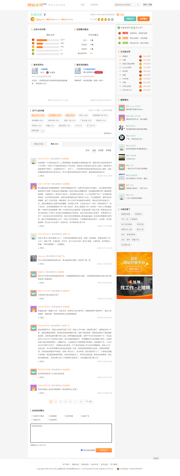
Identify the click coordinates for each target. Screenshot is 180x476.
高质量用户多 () (100, 115)
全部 (94, 150)
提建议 (156, 458)
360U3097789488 (44, 370)
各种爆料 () (37, 120)
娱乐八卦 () (38, 115)
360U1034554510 (44, 234)
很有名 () (101, 120)
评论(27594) (38, 144)
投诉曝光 (143, 19)
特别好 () (36, 126)
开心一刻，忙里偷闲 (129, 219)
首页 (83, 5)
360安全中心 (127, 90)
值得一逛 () (69, 120)
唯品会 (132, 126)
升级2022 (41, 272)
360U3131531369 (44, 291)
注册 (150, 4)
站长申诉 (94, 464)
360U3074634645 (44, 307)
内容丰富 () (53, 120)
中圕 (124, 60)
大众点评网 (126, 67)
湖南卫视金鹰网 (128, 64)
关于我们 (66, 464)
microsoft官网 (135, 106)
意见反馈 (104, 464)
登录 (145, 4)
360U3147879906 (44, 184)
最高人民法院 (135, 116)
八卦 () (78, 126)
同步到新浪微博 (88, 450)
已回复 (101, 150)
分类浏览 (94, 5)
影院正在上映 (126, 229)
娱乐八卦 (140, 229)
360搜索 (133, 156)
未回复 (108, 150)
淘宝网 (125, 71)
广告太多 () (86, 120)
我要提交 (103, 450)
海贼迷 (125, 56)
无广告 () (91, 126)
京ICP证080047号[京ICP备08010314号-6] (97, 469)
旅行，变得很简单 (128, 235)
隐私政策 (85, 464)
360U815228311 (44, 159)
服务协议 (75, 464)
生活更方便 (125, 245)
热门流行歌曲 (126, 224)
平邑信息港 (126, 86)
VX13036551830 (44, 326)
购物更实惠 (125, 214)
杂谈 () (70, 115)
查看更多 (108, 133)
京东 (132, 165)
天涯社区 (36, 14)
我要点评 (130, 19)
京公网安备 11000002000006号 (129, 469)
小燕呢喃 (44, 69)
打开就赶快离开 (89, 69)
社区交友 (140, 224)
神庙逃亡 (138, 214)
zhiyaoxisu (42, 256)
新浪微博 (133, 175)
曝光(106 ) (55, 144)
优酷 (124, 75)
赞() (42, 176)
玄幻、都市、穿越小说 (130, 240)
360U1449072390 (44, 385)
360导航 (125, 79)
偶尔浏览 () (64, 126)
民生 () (83, 115)
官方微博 (113, 464)
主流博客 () (55, 115)
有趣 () (50, 126)
